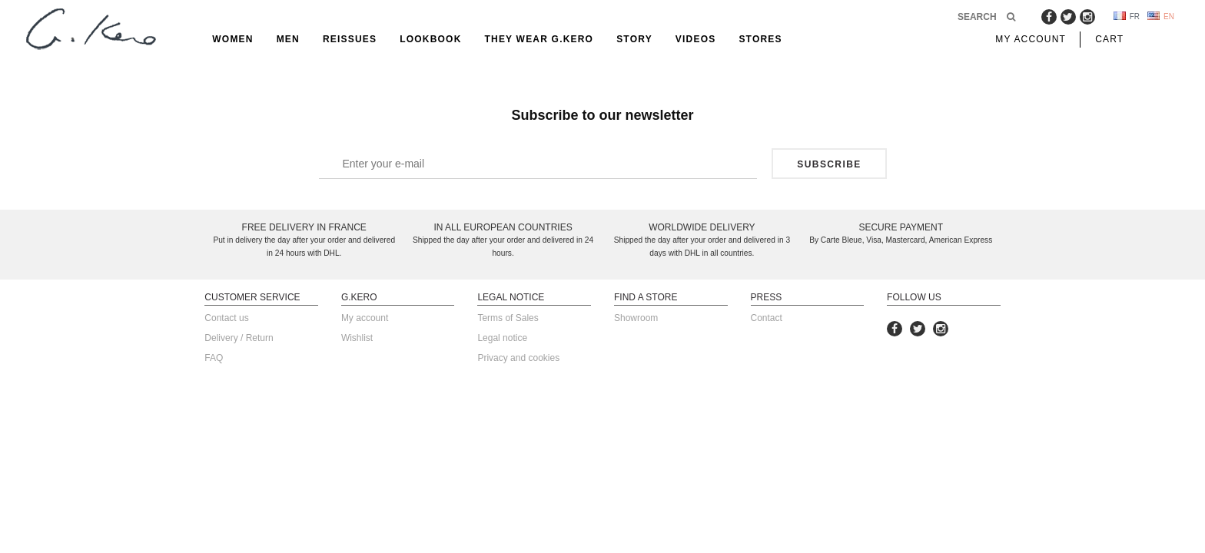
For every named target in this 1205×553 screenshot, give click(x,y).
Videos (696, 39)
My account (364, 318)
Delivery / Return (238, 338)
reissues (350, 39)
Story (634, 39)
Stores (760, 39)
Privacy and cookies (518, 358)
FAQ (213, 358)
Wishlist (357, 338)
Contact (766, 318)
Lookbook (430, 39)
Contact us (226, 318)
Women (232, 39)
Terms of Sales (507, 318)
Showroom (636, 318)
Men (288, 39)
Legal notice (502, 338)
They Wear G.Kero (539, 39)
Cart (1109, 39)
